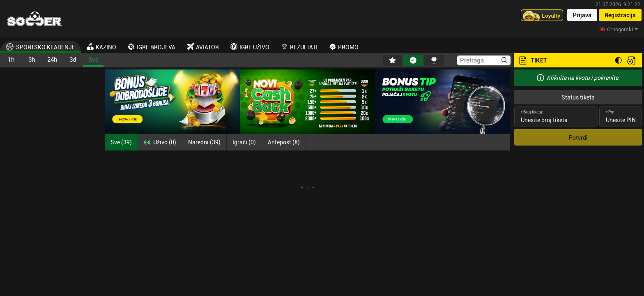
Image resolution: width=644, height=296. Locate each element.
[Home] (34, 19)
